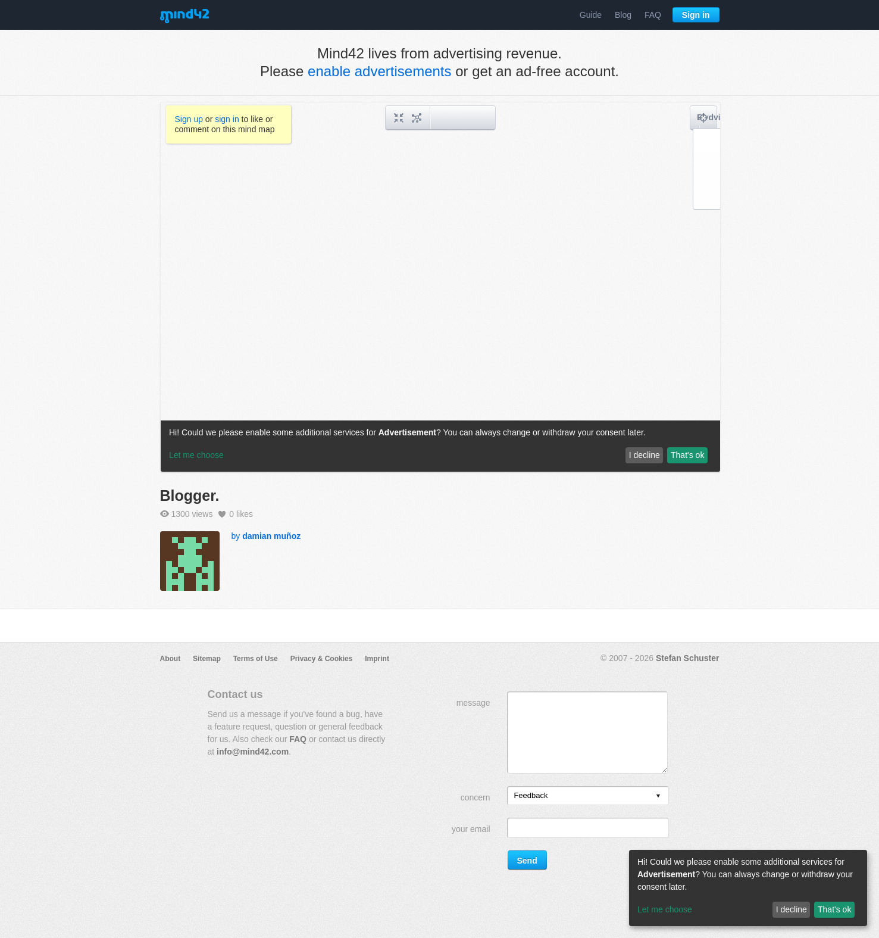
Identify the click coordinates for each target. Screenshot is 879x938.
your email (471, 829)
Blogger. (190, 495)
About (170, 659)
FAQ (653, 15)
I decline (791, 909)
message (473, 703)
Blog (623, 15)
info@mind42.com (253, 751)
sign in (227, 119)
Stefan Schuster (688, 658)
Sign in (696, 15)
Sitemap (207, 659)
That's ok (834, 909)
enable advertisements (379, 71)
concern (475, 797)
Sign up (189, 119)
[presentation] (658, 796)
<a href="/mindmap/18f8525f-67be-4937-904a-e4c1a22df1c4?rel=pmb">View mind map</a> (440, 287)
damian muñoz (271, 536)
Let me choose (664, 909)
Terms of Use (255, 659)
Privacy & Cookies (321, 659)
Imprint (377, 659)
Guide (591, 15)
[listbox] (588, 795)
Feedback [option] (531, 795)
